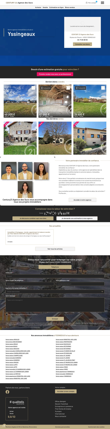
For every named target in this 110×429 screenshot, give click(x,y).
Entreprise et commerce (64, 406)
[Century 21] (19, 3)
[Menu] (102, 2)
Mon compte (91, 3)
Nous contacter (60, 416)
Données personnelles (62, 427)
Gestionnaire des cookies (96, 427)
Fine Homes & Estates (63, 409)
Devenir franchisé (61, 404)
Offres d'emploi (60, 401)
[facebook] (7, 392)
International (59, 414)
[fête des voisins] (55, 61)
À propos (58, 411)
